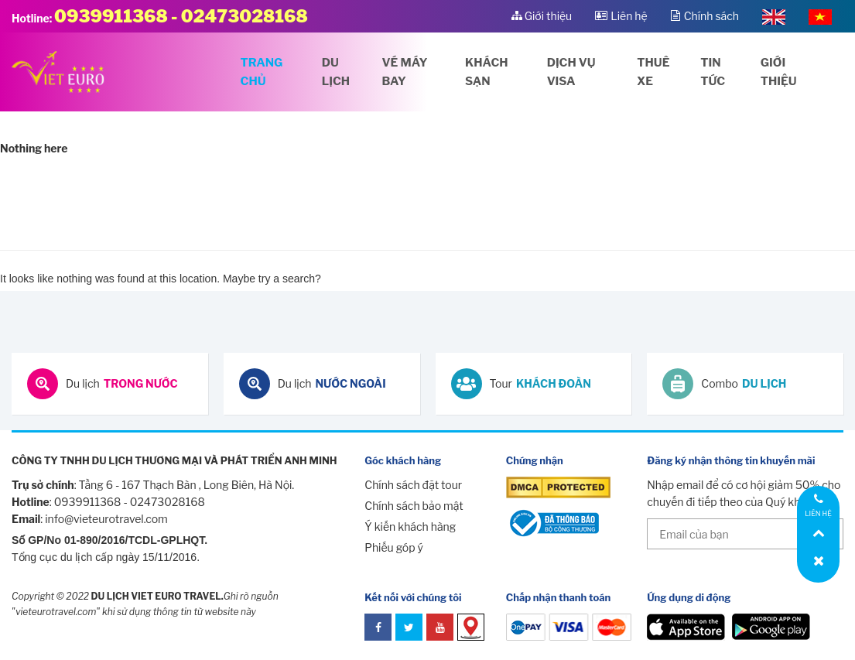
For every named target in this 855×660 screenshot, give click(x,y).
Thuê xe (653, 72)
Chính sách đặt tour (413, 484)
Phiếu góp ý (393, 547)
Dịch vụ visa (571, 72)
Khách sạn (486, 72)
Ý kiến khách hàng (410, 526)
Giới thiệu (779, 72)
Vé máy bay (405, 72)
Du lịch (336, 72)
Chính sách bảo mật (413, 505)
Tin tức (712, 72)
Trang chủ (262, 72)
